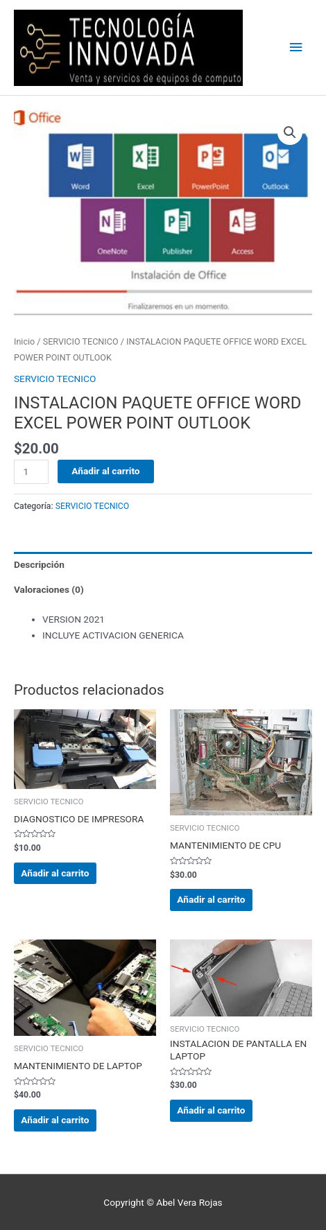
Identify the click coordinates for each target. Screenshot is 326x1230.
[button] (289, 132)
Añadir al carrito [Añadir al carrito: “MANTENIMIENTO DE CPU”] (211, 899)
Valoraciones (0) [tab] (49, 589)
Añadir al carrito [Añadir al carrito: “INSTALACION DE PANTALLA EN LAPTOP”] (211, 1110)
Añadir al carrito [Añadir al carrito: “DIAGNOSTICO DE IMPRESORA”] (55, 872)
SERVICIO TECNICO (81, 341)
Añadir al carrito (105, 470)
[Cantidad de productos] (31, 472)
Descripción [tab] (39, 564)
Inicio (24, 341)
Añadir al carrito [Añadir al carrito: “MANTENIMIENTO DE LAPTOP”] (55, 1119)
